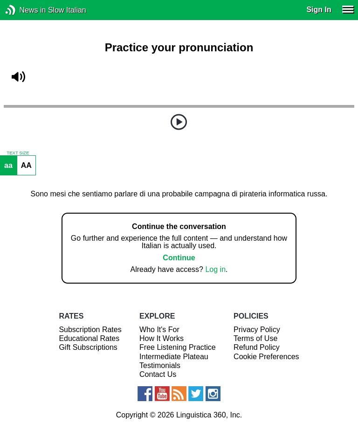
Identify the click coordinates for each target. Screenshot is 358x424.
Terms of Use (255, 338)
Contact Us (157, 374)
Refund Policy (257, 347)
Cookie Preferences (266, 357)
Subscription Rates (90, 330)
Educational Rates (89, 338)
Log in (215, 269)
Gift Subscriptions (88, 347)
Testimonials (159, 365)
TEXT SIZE (18, 153)
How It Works (161, 338)
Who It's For (159, 330)
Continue (179, 258)
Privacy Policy (257, 330)
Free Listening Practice (177, 347)
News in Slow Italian (24, 10)
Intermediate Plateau (173, 357)
